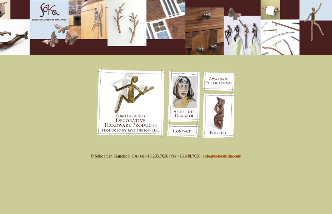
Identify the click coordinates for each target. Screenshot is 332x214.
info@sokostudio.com (222, 156)
